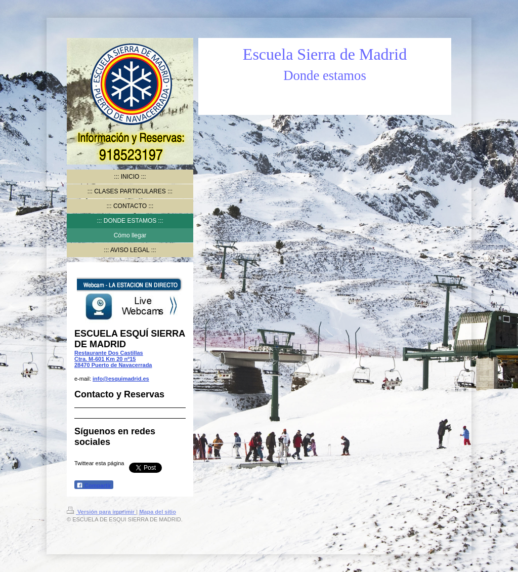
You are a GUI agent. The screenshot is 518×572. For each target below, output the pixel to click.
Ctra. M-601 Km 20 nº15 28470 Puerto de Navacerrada (113, 362)
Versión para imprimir (101, 512)
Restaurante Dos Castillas (108, 353)
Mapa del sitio (157, 512)
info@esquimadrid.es (121, 379)
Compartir (93, 485)
